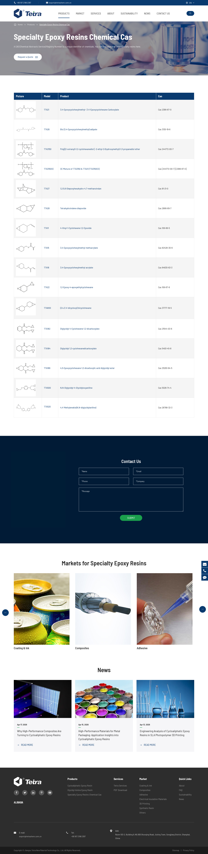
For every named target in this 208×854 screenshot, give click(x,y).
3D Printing (144, 803)
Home (20, 24)
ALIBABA (18, 802)
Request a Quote (28, 56)
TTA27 (46, 188)
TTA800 (47, 307)
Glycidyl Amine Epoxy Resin (80, 790)
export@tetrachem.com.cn (60, 2)
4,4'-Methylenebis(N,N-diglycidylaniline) (78, 407)
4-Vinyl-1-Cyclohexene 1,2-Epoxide (75, 228)
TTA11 (46, 228)
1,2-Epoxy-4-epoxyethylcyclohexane (76, 287)
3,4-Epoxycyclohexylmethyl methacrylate (79, 247)
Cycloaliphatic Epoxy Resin (80, 785)
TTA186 (47, 368)
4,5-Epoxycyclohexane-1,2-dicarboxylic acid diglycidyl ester (87, 368)
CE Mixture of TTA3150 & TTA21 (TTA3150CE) (80, 168)
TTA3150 (47, 149)
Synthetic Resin (146, 808)
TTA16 (46, 267)
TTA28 (47, 208)
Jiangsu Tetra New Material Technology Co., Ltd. (44, 850)
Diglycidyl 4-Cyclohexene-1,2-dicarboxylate (79, 328)
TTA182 (47, 328)
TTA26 (46, 129)
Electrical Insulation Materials (153, 799)
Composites (144, 790)
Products (64, 13)
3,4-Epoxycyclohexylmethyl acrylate (76, 267)
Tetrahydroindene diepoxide (73, 208)
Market (80, 13)
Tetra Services (120, 785)
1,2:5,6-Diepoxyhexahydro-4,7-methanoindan (80, 188)
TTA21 (46, 109)
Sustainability (129, 13)
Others (142, 812)
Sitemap (175, 850)
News (147, 13)
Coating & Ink (145, 785)
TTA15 (46, 247)
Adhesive (143, 794)
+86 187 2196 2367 (24, 2)
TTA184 (47, 348)
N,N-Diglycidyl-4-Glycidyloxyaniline (76, 387)
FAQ (180, 790)
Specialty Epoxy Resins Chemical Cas (54, 24)
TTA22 (46, 287)
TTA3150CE (49, 168)
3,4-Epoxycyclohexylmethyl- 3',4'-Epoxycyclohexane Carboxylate (89, 109)
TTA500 (47, 387)
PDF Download (120, 790)
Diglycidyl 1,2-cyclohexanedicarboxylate (78, 348)
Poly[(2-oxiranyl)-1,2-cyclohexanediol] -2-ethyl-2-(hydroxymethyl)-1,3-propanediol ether (100, 149)
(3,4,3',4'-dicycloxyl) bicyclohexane (75, 307)
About (110, 13)
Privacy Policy (188, 850)
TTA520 (47, 406)
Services (96, 13)
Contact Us (163, 13)
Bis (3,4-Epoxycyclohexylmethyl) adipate (78, 129)
